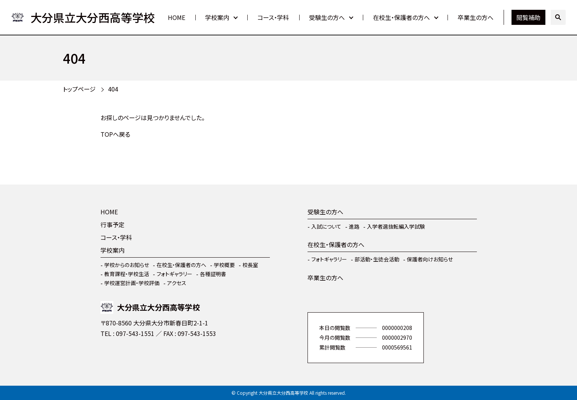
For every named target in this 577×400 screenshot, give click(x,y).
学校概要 (224, 265)
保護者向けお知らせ (430, 259)
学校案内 (217, 17)
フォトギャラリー (174, 274)
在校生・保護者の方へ (401, 17)
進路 (354, 226)
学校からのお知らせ (126, 265)
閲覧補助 (528, 17)
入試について (326, 226)
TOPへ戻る (115, 134)
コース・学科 (273, 17)
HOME (176, 17)
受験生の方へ (327, 17)
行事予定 (112, 224)
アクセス (176, 283)
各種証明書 (213, 274)
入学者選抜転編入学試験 (396, 226)
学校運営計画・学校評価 (132, 283)
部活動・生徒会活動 (377, 259)
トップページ (79, 88)
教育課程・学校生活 (126, 274)
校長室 (250, 265)
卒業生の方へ (475, 17)
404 (113, 88)
